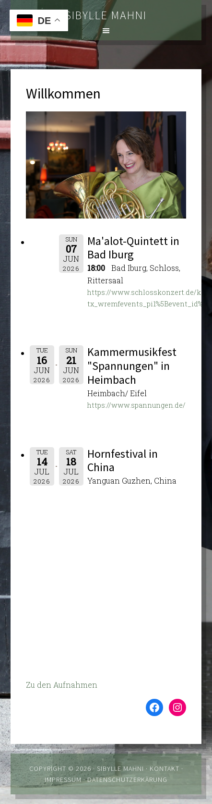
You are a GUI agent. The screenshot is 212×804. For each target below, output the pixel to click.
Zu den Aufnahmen (61, 685)
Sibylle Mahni (106, 15)
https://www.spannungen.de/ (136, 405)
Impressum (63, 779)
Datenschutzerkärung (127, 779)
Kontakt (164, 768)
